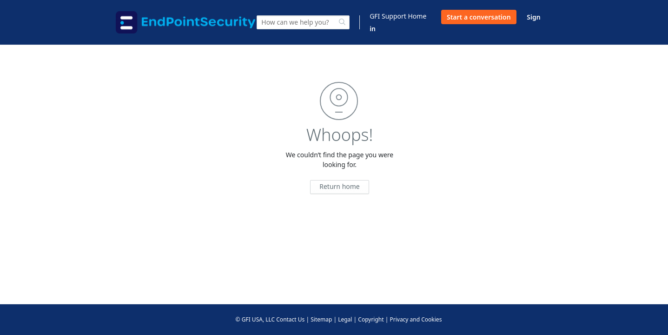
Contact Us (290, 319)
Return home (339, 186)
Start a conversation (479, 17)
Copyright (371, 319)
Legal (345, 319)
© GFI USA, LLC (255, 319)
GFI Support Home (398, 16)
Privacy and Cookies (416, 319)
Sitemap (321, 319)
